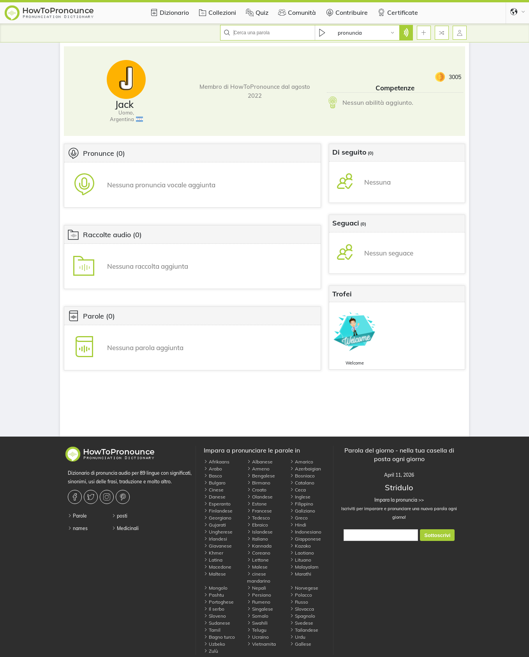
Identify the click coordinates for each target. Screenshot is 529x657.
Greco (299, 518)
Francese (259, 511)
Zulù (211, 651)
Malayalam (304, 567)
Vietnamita (261, 644)
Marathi (300, 574)
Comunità (296, 12)
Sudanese (217, 623)
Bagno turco (219, 637)
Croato (256, 490)
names (78, 528)
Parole (77, 516)
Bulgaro (215, 483)
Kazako (300, 546)
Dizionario (168, 12)
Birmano (258, 483)
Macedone (217, 567)
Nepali (256, 588)
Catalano (302, 483)
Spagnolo (302, 616)
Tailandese (304, 630)
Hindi (298, 525)
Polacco (301, 595)
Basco (213, 476)
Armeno (258, 469)
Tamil (212, 630)
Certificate (397, 12)
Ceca (298, 490)
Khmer (213, 553)
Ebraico (257, 525)
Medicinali (125, 528)
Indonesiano (305, 532)
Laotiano (302, 553)
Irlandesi (215, 539)
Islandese (260, 532)
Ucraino (258, 637)
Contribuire (346, 12)
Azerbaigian (305, 469)
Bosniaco (302, 476)
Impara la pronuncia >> (399, 500)
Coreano (258, 553)
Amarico (301, 462)
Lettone (258, 560)
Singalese (260, 609)
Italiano (257, 539)
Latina (213, 560)
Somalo (257, 616)
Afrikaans (216, 462)
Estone (257, 504)
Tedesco (258, 518)
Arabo (213, 469)
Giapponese (305, 539)
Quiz (256, 12)
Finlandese (218, 511)
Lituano (300, 560)
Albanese (260, 462)
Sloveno (215, 616)
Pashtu (214, 595)
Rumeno (258, 602)
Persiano (259, 595)
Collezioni (216, 12)
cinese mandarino (258, 577)
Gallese (300, 644)
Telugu (256, 630)
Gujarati (215, 525)
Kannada (259, 546)
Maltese (215, 574)
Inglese (300, 497)
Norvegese (304, 588)
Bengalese (261, 476)
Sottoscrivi (437, 535)
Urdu (297, 637)
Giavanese (218, 546)
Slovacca (302, 609)
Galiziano (302, 511)
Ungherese (218, 532)
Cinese (214, 490)
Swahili (257, 623)
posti (119, 516)
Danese (215, 497)
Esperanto (217, 504)
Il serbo (214, 609)
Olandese (260, 497)
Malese (257, 567)
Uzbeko (214, 644)
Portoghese (219, 602)
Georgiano (217, 518)
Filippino (301, 504)
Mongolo (215, 588)
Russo (299, 602)
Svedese (301, 623)
